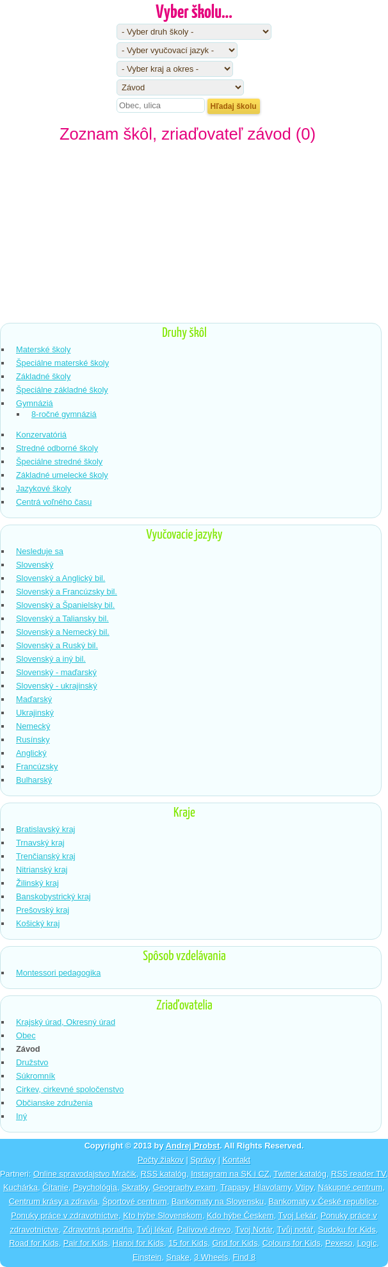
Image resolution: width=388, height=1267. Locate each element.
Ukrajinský (35, 712)
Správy (203, 1160)
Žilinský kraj (37, 883)
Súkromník (35, 1076)
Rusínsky (33, 739)
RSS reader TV (358, 1174)
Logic (367, 1243)
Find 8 (243, 1257)
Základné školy (43, 376)
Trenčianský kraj (46, 856)
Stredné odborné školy (57, 448)
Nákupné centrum (350, 1187)
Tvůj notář (295, 1229)
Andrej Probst (193, 1145)
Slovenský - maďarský (56, 672)
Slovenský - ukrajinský (56, 686)
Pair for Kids (85, 1243)
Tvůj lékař (154, 1229)
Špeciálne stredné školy (59, 461)
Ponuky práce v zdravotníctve (64, 1215)
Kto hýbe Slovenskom (162, 1215)
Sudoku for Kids (347, 1229)
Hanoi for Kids (138, 1243)
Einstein (147, 1257)
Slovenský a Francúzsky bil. (66, 591)
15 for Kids (187, 1243)
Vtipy (305, 1187)
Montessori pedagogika (58, 972)
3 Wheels (211, 1257)
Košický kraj (38, 923)
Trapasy (234, 1187)
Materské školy (43, 349)
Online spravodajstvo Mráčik (84, 1174)
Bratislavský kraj (45, 829)
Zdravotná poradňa (98, 1229)
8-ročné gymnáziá (64, 414)
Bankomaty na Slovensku (218, 1201)
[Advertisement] (194, 236)
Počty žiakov (161, 1160)
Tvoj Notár (253, 1229)
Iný (21, 1116)
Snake (178, 1257)
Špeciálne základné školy (62, 390)
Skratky (135, 1187)
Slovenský (34, 564)
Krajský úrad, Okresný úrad (65, 1022)
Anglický (31, 753)
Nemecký (33, 726)
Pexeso (339, 1243)
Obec (26, 1035)
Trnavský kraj (40, 842)
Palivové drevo (203, 1229)
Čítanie (55, 1187)
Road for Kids (34, 1243)
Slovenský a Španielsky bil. (65, 605)
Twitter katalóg (300, 1174)
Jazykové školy (43, 488)
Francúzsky (37, 766)
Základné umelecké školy (62, 475)
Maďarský (34, 699)
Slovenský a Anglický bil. (60, 578)
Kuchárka (20, 1187)
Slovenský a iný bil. (51, 659)
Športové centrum (134, 1201)
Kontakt (236, 1160)
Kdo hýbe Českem (240, 1215)
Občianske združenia (54, 1103)
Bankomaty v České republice (322, 1201)
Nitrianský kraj (41, 869)
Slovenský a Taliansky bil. (62, 618)
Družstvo (32, 1062)
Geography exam (184, 1187)
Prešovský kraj (42, 910)
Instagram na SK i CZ (230, 1174)
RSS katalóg (163, 1174)
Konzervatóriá (41, 434)
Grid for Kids (234, 1243)
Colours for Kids (292, 1243)
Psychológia (95, 1187)
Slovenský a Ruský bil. (57, 645)
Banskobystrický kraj (53, 896)
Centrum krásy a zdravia (53, 1201)
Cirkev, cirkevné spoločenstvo (70, 1089)
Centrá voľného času (54, 502)
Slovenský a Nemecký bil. (62, 632)
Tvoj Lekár (297, 1215)
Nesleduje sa (39, 551)
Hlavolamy (272, 1187)
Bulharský (34, 780)
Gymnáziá (34, 403)
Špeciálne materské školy (62, 363)
